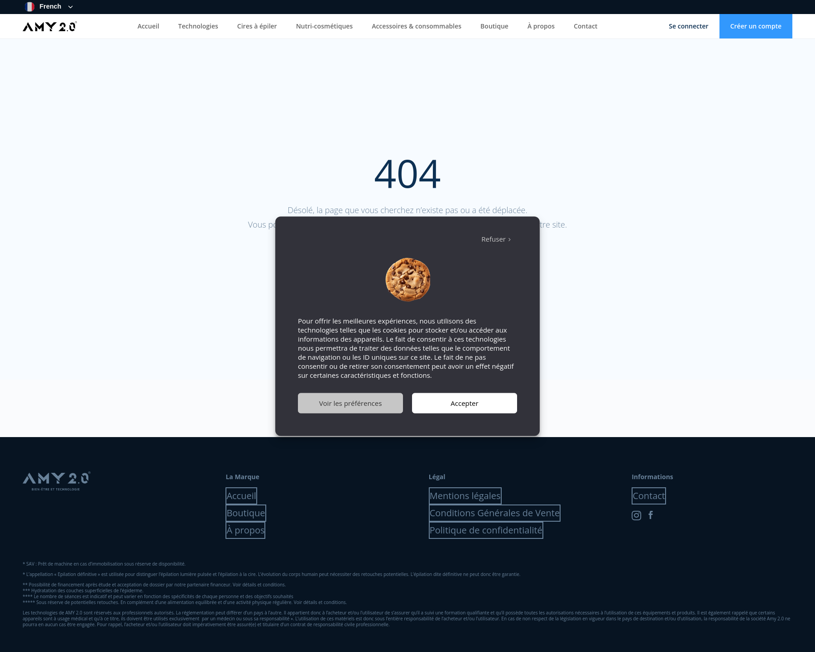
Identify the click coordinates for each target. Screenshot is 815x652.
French (43, 7)
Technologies (198, 26)
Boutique (494, 26)
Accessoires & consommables (416, 26)
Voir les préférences (350, 403)
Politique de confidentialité (486, 530)
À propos (541, 26)
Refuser (493, 238)
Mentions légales (465, 496)
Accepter (464, 403)
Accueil (148, 26)
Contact (585, 26)
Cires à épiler (257, 26)
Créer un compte (755, 26)
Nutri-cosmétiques (324, 26)
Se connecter (688, 26)
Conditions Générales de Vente (495, 513)
